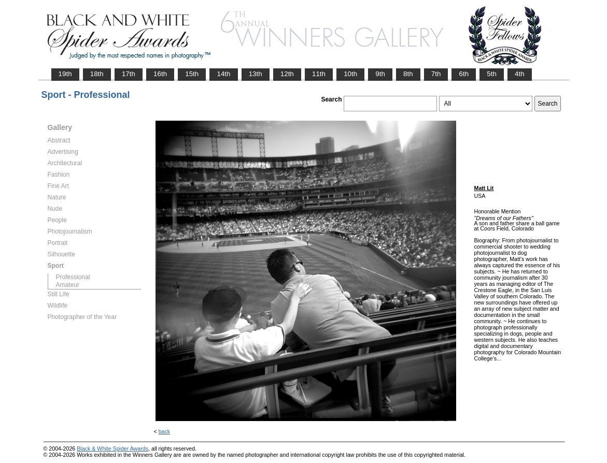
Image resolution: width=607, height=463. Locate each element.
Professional (73, 277)
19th (65, 74)
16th (160, 74)
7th (436, 74)
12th (287, 74)
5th (491, 74)
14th (223, 74)
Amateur (67, 284)
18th (96, 74)
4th (519, 74)
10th (350, 74)
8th (408, 74)
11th (318, 74)
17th (128, 74)
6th (463, 74)
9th (380, 74)
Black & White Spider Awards (112, 448)
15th (191, 74)
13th (255, 74)
